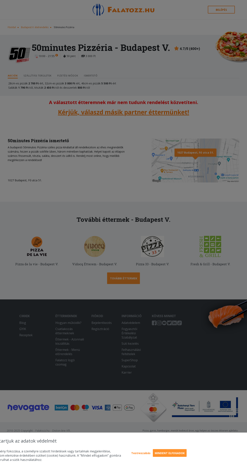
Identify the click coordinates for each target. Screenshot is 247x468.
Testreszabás (141, 453)
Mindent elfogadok (170, 453)
